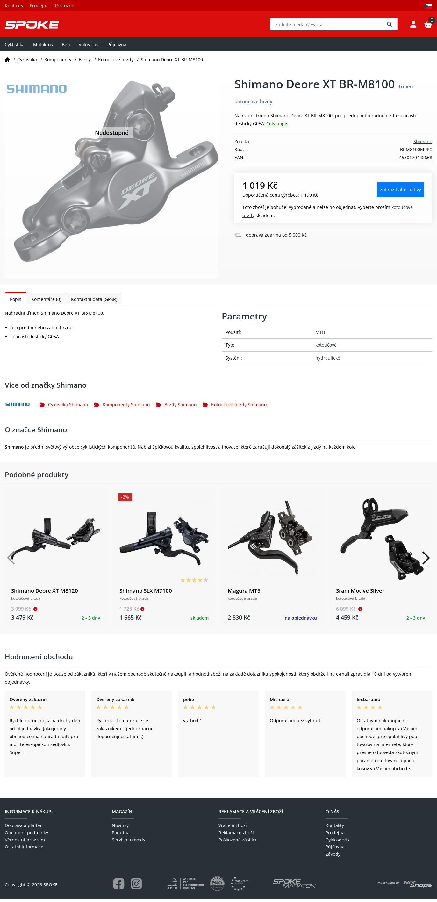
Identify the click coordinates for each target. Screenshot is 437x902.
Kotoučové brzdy (115, 62)
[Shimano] (22, 406)
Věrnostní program (25, 842)
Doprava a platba (23, 828)
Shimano (422, 144)
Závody (333, 856)
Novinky (120, 828)
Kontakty (14, 6)
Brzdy (85, 62)
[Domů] (7, 62)
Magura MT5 (244, 593)
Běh (66, 47)
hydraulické (327, 360)
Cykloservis (337, 842)
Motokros (43, 47)
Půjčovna (116, 47)
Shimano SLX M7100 (145, 593)
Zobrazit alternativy (400, 192)
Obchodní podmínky (26, 835)
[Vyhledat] (390, 25)
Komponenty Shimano (122, 407)
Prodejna (39, 6)
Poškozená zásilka (237, 842)
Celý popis (277, 126)
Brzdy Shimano (176, 407)
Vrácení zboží (232, 828)
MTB (320, 335)
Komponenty (57, 62)
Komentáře (46, 302)
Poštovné (64, 6)
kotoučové (326, 347)
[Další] (426, 560)
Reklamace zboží (236, 835)
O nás (332, 814)
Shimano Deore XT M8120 (44, 593)
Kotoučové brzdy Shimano (235, 407)
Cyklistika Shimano (64, 407)
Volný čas (88, 47)
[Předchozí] (11, 560)
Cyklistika (15, 47)
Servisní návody (128, 842)
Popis (15, 302)
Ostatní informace (24, 849)
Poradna (121, 835)
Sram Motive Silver (360, 593)
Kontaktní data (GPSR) (94, 302)
